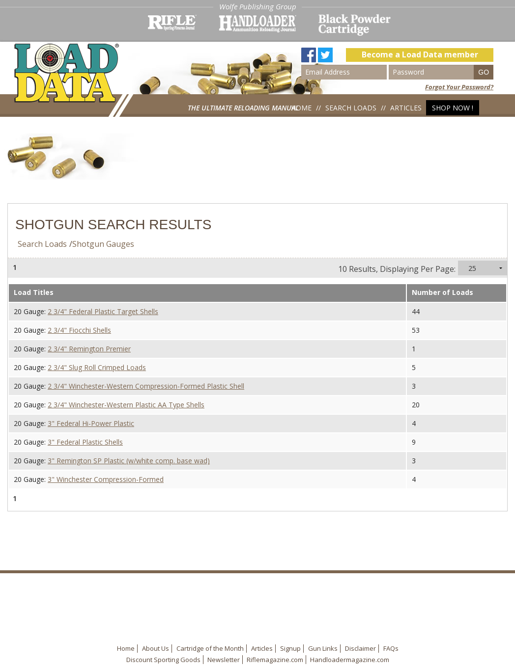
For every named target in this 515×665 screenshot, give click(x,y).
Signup (290, 648)
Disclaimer (360, 648)
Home (301, 107)
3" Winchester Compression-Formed (106, 479)
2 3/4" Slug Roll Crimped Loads (97, 367)
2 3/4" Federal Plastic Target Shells (103, 311)
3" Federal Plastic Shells (85, 442)
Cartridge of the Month (210, 648)
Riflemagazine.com (275, 659)
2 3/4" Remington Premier (89, 348)
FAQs (391, 648)
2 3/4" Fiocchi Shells (79, 330)
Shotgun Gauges (103, 244)
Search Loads (350, 107)
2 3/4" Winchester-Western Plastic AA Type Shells (126, 404)
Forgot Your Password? (459, 86)
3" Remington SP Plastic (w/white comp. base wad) (129, 460)
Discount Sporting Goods (163, 659)
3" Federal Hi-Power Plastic (91, 423)
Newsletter (223, 659)
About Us (155, 648)
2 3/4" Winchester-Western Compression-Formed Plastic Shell (146, 386)
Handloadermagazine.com (349, 659)
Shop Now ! (452, 107)
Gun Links (323, 648)
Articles (406, 107)
